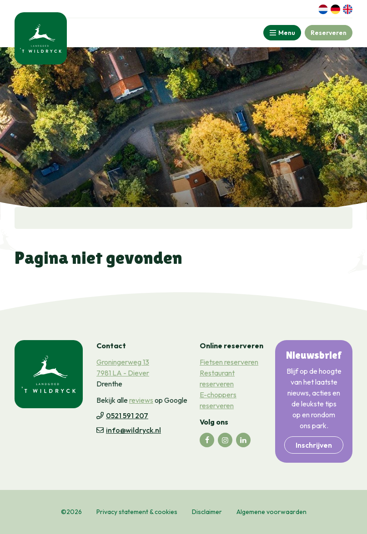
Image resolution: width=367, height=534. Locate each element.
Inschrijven (314, 445)
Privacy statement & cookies (136, 512)
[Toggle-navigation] (282, 32)
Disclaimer (207, 512)
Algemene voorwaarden (271, 512)
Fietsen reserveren (229, 361)
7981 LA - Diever (122, 372)
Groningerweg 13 (122, 361)
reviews (141, 400)
